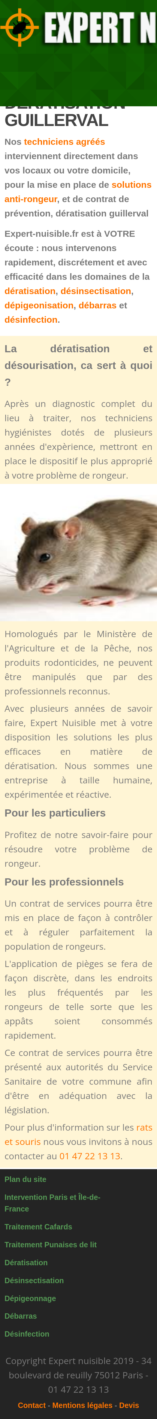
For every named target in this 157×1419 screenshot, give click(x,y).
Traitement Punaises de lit (51, 1244)
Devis (129, 1405)
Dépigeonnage (30, 1298)
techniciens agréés (64, 142)
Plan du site (26, 1179)
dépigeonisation (39, 305)
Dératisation (26, 1262)
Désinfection (27, 1334)
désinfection (31, 320)
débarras (98, 305)
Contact (32, 1405)
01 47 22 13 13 (89, 1156)
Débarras (21, 1316)
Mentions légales (82, 1405)
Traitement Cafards (38, 1227)
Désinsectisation (34, 1280)
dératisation (30, 291)
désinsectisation (96, 291)
